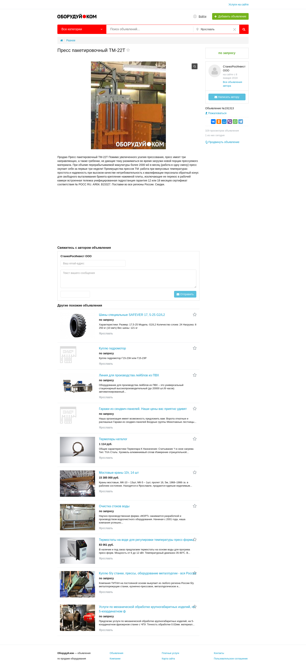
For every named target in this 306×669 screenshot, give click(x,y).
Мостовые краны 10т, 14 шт (119, 472)
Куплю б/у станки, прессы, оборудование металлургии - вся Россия (147, 573)
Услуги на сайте (239, 4)
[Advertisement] (128, 215)
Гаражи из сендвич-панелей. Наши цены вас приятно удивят (143, 408)
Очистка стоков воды (114, 506)
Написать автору (226, 97)
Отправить (185, 294)
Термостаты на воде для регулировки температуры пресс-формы (146, 539)
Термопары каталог (113, 439)
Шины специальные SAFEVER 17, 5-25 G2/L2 (132, 314)
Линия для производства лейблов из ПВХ (129, 375)
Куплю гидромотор (112, 348)
